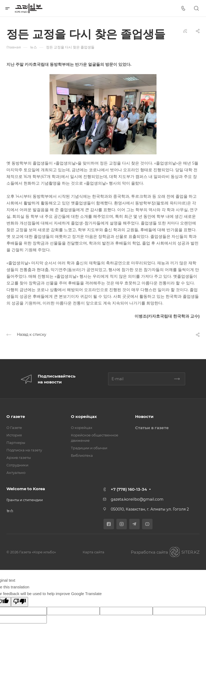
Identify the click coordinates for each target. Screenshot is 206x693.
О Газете (14, 427)
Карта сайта (93, 552)
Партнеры (15, 442)
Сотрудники (17, 465)
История (14, 435)
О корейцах (84, 416)
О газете (15, 416)
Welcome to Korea (25, 488)
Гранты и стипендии (24, 500)
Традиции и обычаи (89, 448)
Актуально (15, 472)
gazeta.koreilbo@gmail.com (137, 499)
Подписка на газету (24, 450)
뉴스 (9, 510)
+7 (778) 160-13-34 (129, 489)
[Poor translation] (19, 602)
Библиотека (82, 455)
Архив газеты (18, 457)
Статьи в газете (152, 427)
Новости (144, 416)
